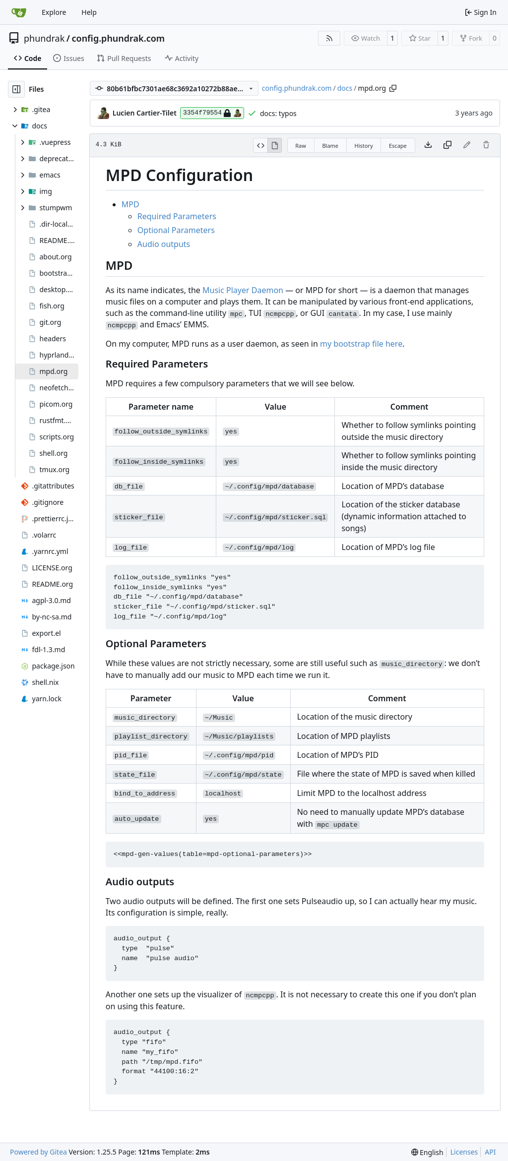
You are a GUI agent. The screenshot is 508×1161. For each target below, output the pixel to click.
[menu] (427, 1152)
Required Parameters (176, 216)
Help (89, 12)
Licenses (464, 1152)
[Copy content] (447, 145)
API (490, 1152)
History (363, 145)
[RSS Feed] (329, 38)
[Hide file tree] (16, 89)
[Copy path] (392, 88)
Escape (398, 145)
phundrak (44, 38)
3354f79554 (212, 113)
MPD (130, 204)
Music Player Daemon (242, 290)
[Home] (19, 12)
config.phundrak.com (118, 38)
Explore (54, 12)
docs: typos (278, 113)
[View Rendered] (274, 145)
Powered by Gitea (38, 1152)
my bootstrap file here (361, 343)
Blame (330, 145)
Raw (300, 145)
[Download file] (428, 145)
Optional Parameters (176, 230)
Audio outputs (163, 244)
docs (345, 88)
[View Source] (260, 145)
